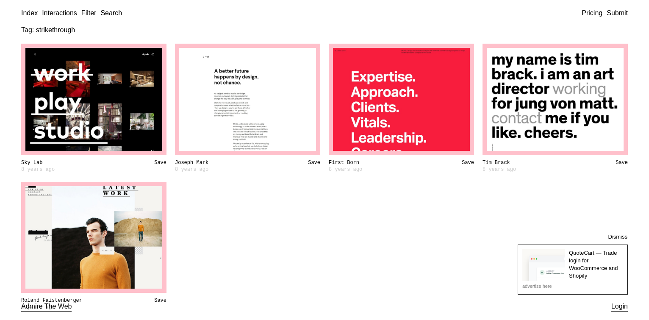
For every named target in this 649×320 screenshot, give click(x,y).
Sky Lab (31, 162)
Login (619, 306)
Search (111, 13)
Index (29, 13)
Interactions (59, 13)
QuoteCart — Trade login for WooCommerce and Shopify (593, 264)
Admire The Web (46, 306)
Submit (617, 13)
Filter (89, 13)
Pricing (592, 13)
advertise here (537, 286)
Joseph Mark (191, 162)
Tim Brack (496, 162)
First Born (344, 162)
